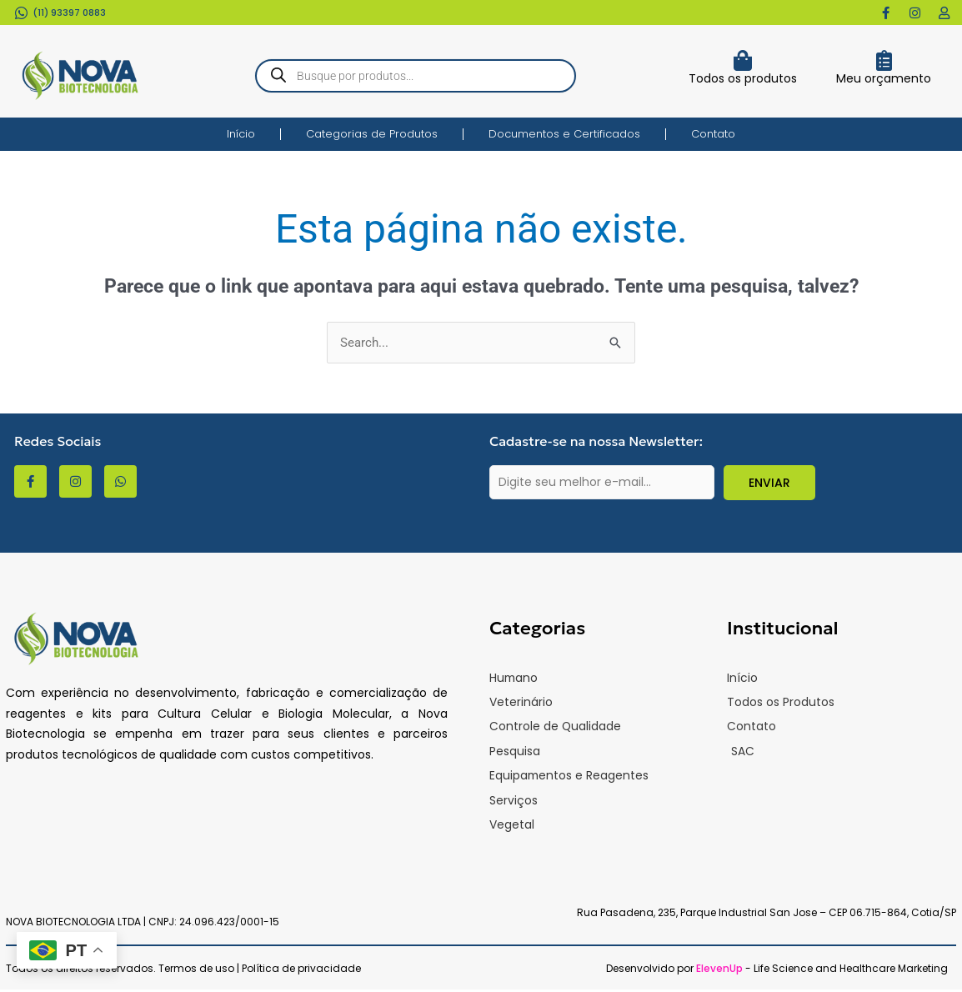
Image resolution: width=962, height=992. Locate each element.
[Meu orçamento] (884, 60)
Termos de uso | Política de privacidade (259, 971)
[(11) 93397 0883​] (21, 13)
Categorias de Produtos (372, 134)
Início (241, 134)
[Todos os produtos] (742, 60)
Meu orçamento (883, 78)
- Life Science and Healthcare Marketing (822, 971)
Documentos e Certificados (564, 134)
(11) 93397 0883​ (69, 12)
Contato (713, 134)
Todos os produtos (743, 78)
